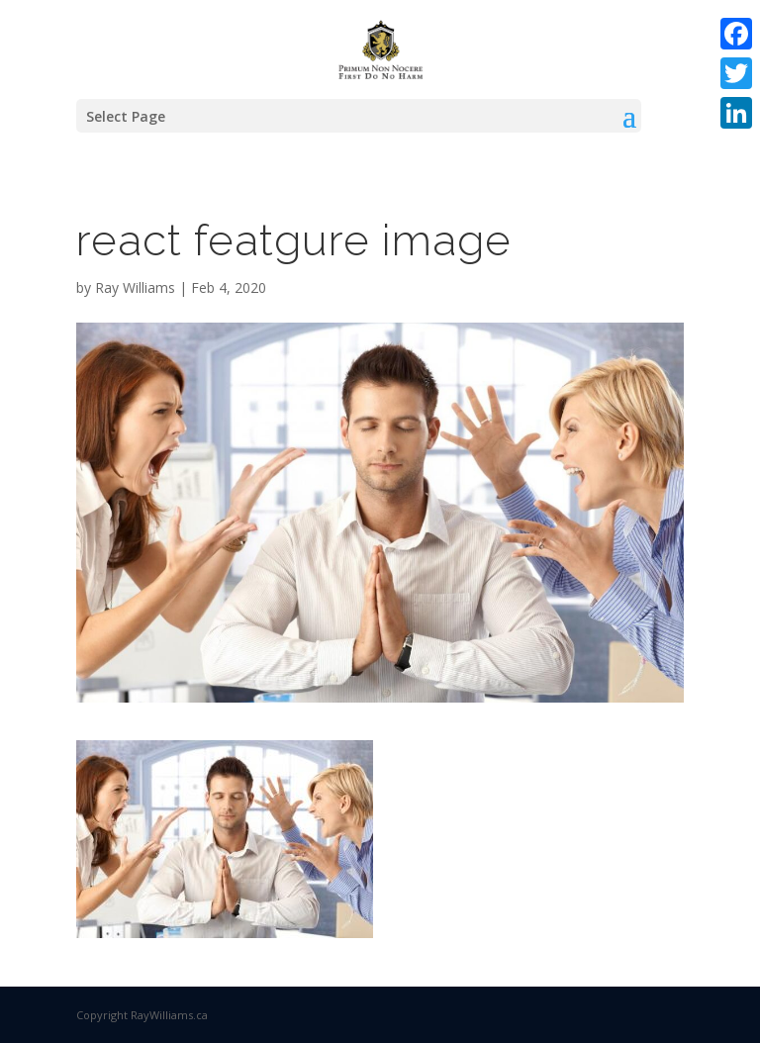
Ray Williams (135, 287)
